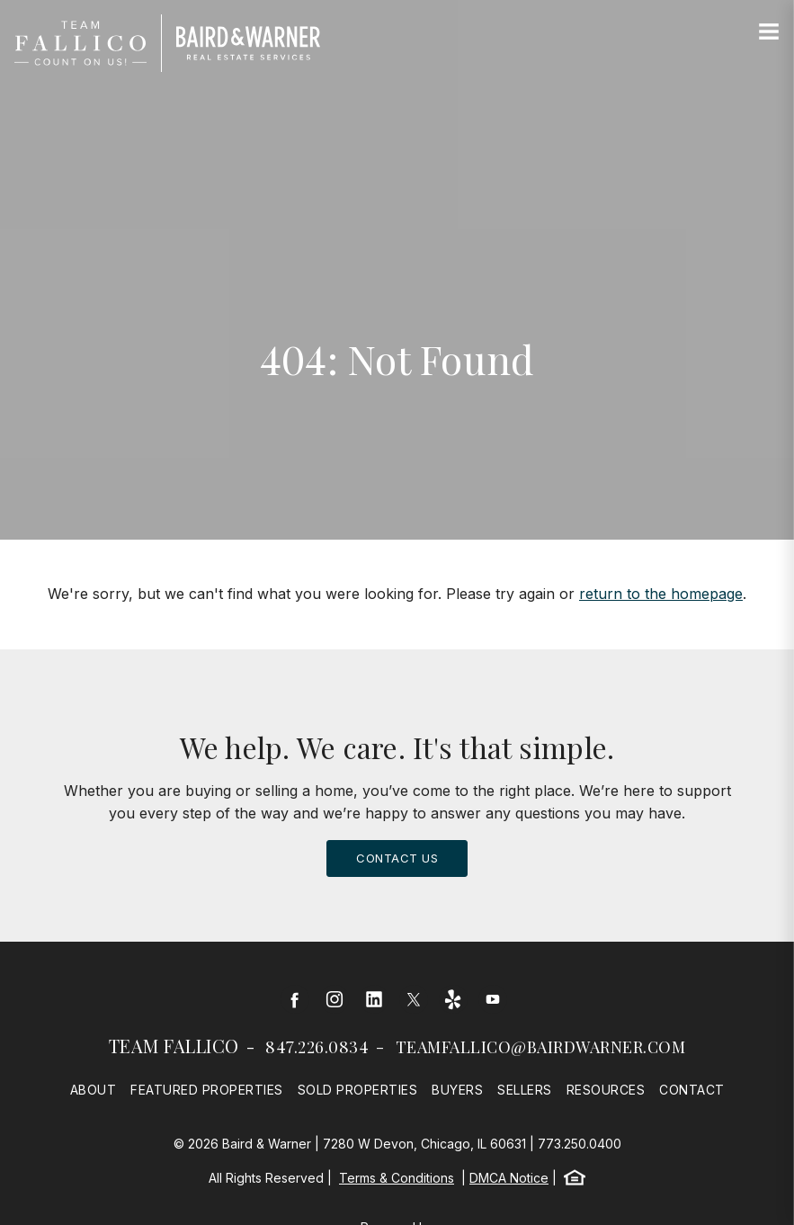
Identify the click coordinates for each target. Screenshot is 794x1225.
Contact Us (397, 858)
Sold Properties (358, 1089)
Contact (692, 1089)
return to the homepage (661, 594)
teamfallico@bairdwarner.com (541, 1047)
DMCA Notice (509, 1177)
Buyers (457, 1089)
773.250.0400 (579, 1143)
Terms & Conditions (396, 1177)
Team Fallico (174, 1045)
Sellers (524, 1089)
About (93, 1089)
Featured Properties (206, 1089)
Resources (606, 1089)
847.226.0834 (317, 1047)
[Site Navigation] (768, 32)
